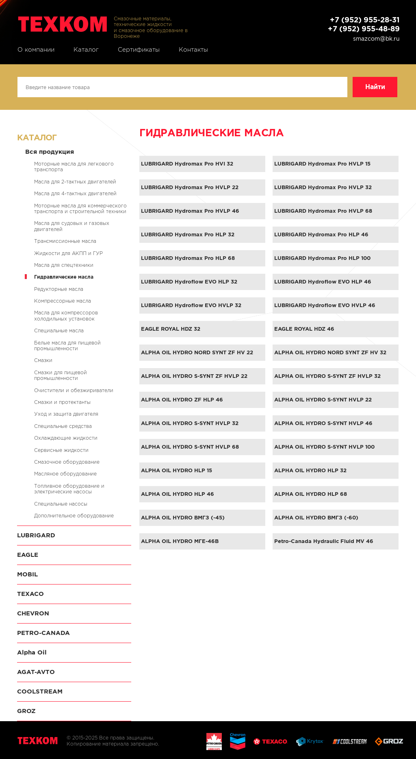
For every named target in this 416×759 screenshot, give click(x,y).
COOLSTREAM (40, 691)
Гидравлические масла (63, 276)
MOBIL (27, 574)
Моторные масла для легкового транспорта (74, 166)
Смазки (43, 360)
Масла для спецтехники (63, 265)
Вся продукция (49, 151)
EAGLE (27, 554)
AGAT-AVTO (36, 671)
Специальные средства (63, 426)
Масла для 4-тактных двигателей (75, 193)
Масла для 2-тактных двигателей (75, 181)
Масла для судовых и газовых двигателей (71, 225)
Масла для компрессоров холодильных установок (66, 315)
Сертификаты (139, 49)
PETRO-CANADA (43, 632)
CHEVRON (33, 613)
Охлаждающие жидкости (66, 438)
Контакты (193, 49)
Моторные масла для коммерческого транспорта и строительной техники (80, 208)
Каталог (86, 49)
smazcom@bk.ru (376, 38)
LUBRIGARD (36, 535)
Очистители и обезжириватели (73, 390)
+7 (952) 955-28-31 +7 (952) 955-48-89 (364, 24)
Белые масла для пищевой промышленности (67, 345)
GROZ (26, 710)
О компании (35, 49)
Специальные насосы (60, 503)
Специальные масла (59, 330)
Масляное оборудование (65, 473)
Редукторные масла (58, 289)
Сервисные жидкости (61, 450)
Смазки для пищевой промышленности (60, 375)
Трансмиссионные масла (65, 241)
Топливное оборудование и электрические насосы (69, 488)
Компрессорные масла (62, 300)
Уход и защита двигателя (66, 414)
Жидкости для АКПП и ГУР (68, 253)
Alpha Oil (32, 652)
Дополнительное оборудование (74, 515)
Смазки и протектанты (62, 402)
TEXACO (30, 593)
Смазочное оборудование (67, 462)
